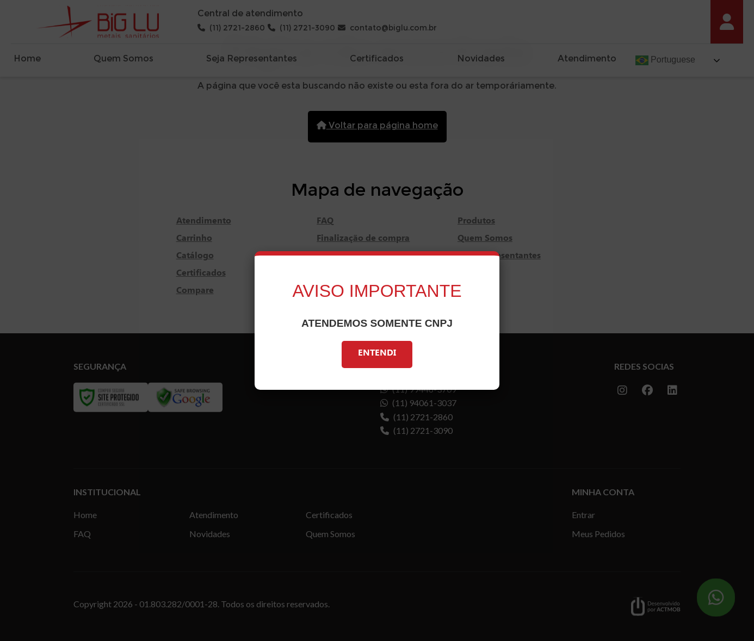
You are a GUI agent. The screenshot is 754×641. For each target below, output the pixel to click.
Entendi (377, 354)
